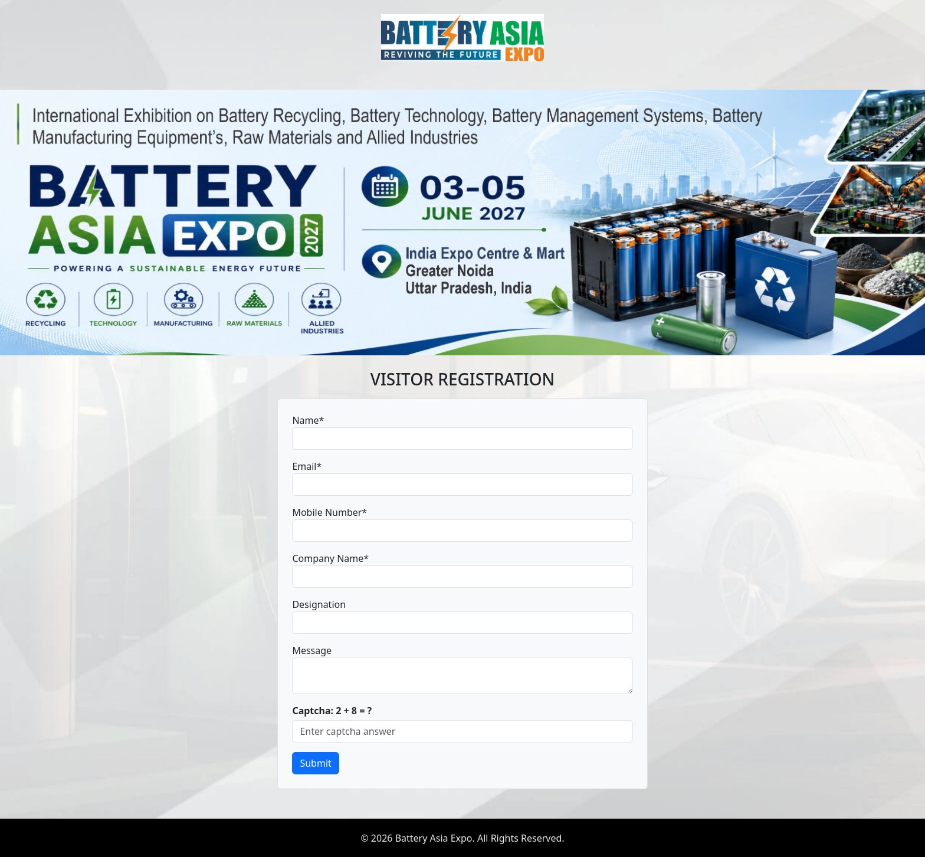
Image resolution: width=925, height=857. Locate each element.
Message (312, 650)
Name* (308, 420)
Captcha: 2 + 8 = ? (332, 710)
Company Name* (330, 558)
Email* (307, 466)
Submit (315, 763)
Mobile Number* (329, 512)
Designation (319, 604)
